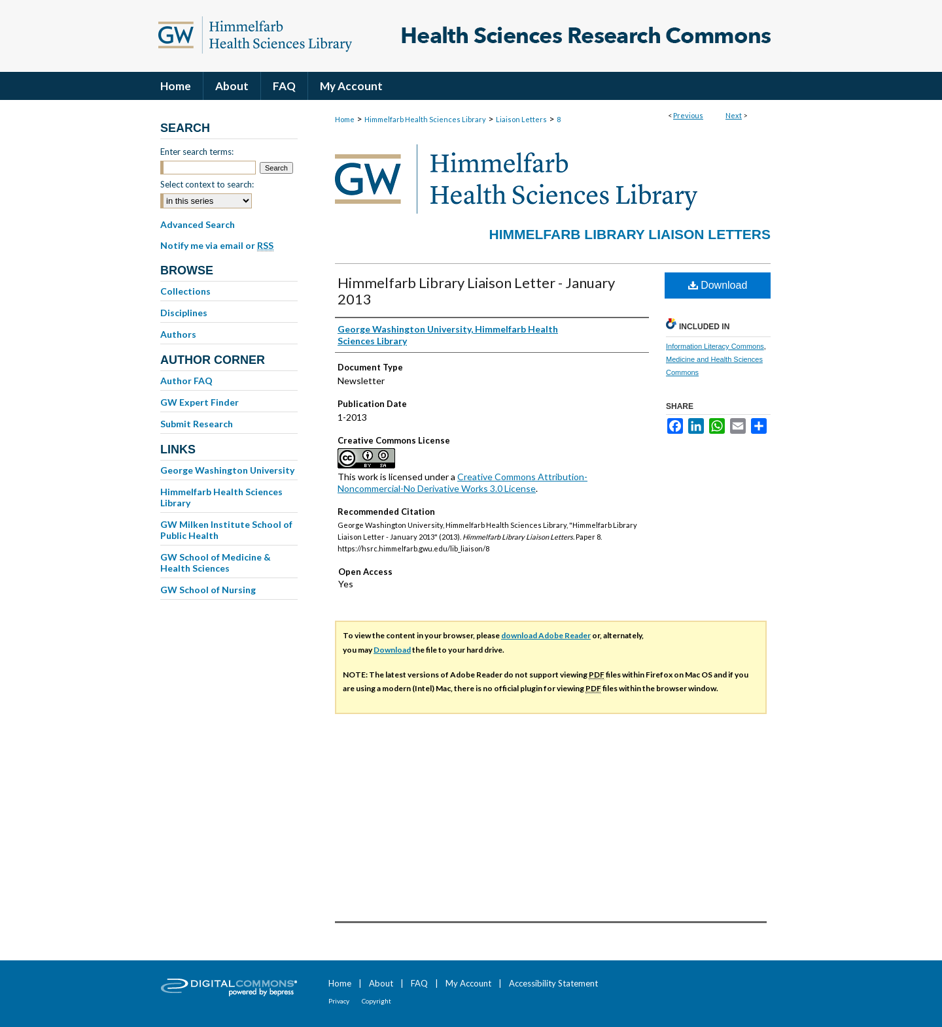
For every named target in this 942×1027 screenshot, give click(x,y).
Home (345, 119)
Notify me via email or (216, 246)
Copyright (376, 1001)
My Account (468, 983)
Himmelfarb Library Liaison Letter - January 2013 (476, 291)
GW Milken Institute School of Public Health (226, 530)
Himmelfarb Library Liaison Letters (630, 234)
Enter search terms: (197, 151)
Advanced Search (197, 224)
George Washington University (227, 470)
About (381, 983)
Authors (178, 334)
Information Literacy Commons (715, 346)
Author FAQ (186, 380)
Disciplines (183, 312)
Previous (688, 115)
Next (733, 115)
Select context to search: (207, 184)
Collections (185, 291)
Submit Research (196, 423)
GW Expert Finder (199, 402)
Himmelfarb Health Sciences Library (425, 119)
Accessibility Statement (553, 983)
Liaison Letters (521, 119)
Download (718, 285)
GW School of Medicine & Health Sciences (215, 562)
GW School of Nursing (208, 589)
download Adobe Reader (546, 635)
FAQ (419, 983)
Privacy (338, 1001)
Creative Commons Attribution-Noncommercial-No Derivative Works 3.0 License (462, 482)
